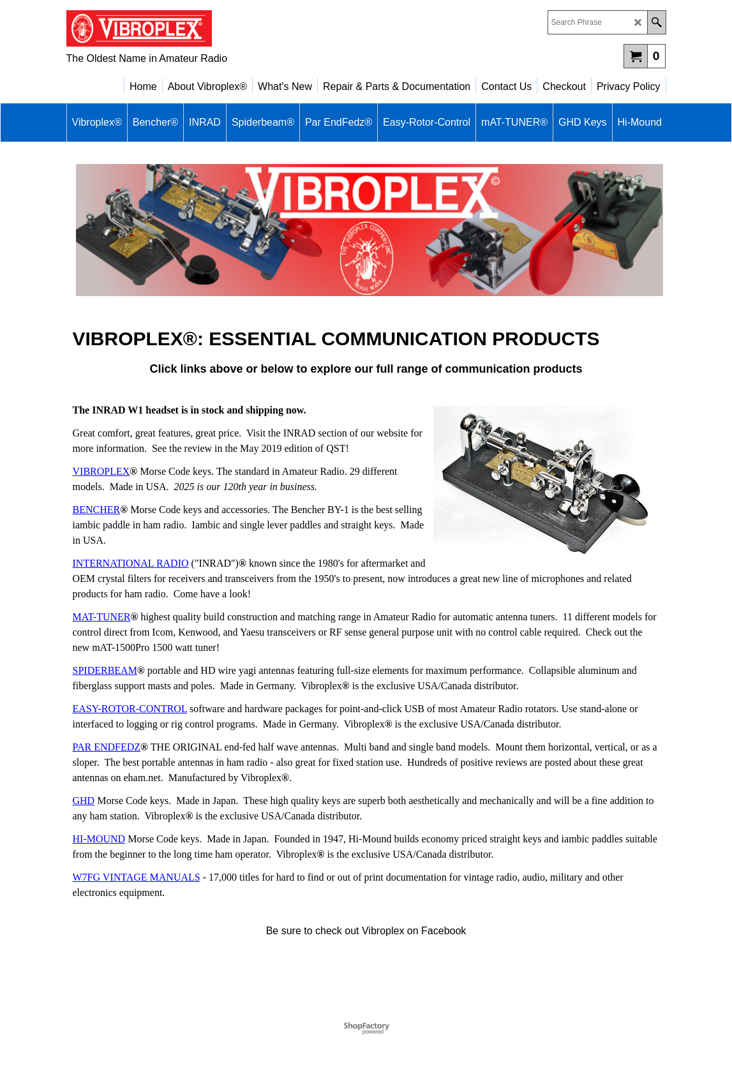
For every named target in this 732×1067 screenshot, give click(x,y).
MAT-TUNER (102, 616)
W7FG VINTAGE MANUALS (136, 877)
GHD (84, 800)
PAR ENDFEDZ (107, 747)
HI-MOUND (99, 838)
